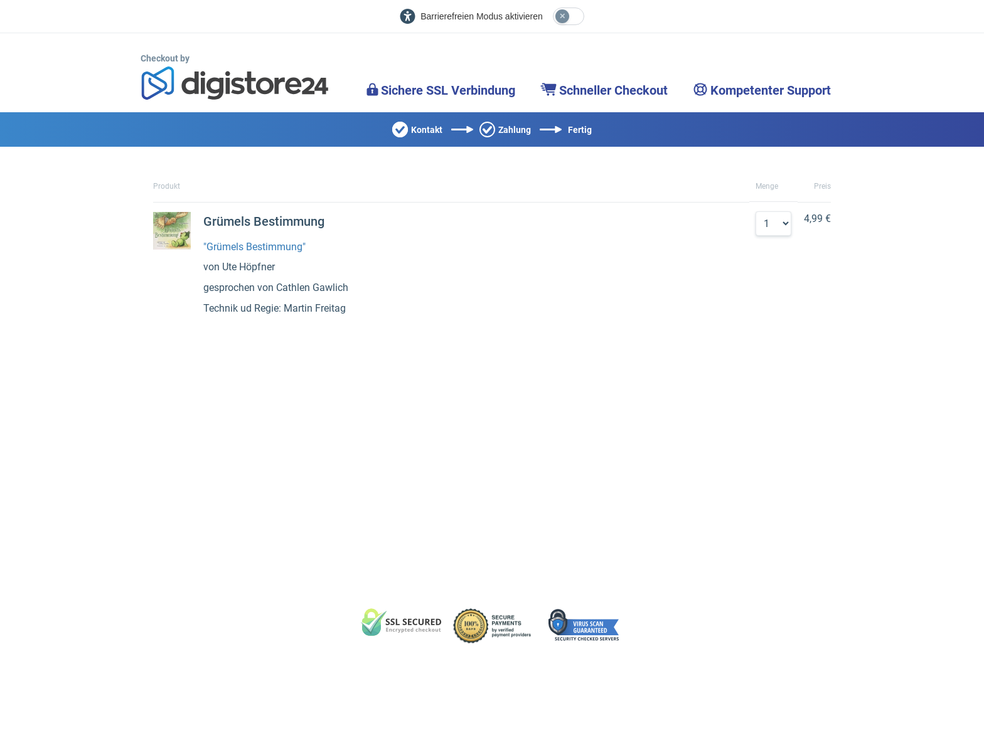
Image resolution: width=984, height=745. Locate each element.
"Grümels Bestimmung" (254, 247)
